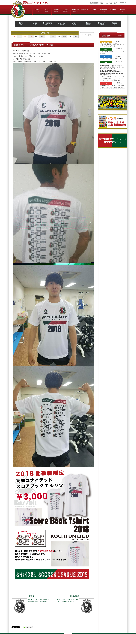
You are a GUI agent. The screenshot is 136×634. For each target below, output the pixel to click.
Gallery (101, 23)
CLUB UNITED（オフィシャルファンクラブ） (104, 3)
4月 (31, 36)
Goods (122, 10)
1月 (14, 36)
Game (65, 10)
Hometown (48, 23)
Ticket (56, 10)
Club (46, 10)
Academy (103, 10)
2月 (20, 36)
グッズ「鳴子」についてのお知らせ (110, 59)
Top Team (84, 10)
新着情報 (106, 35)
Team (21, 23)
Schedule (75, 10)
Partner (113, 10)
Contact (123, 3)
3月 (25, 36)
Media (88, 23)
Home (37, 10)
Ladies (94, 10)
